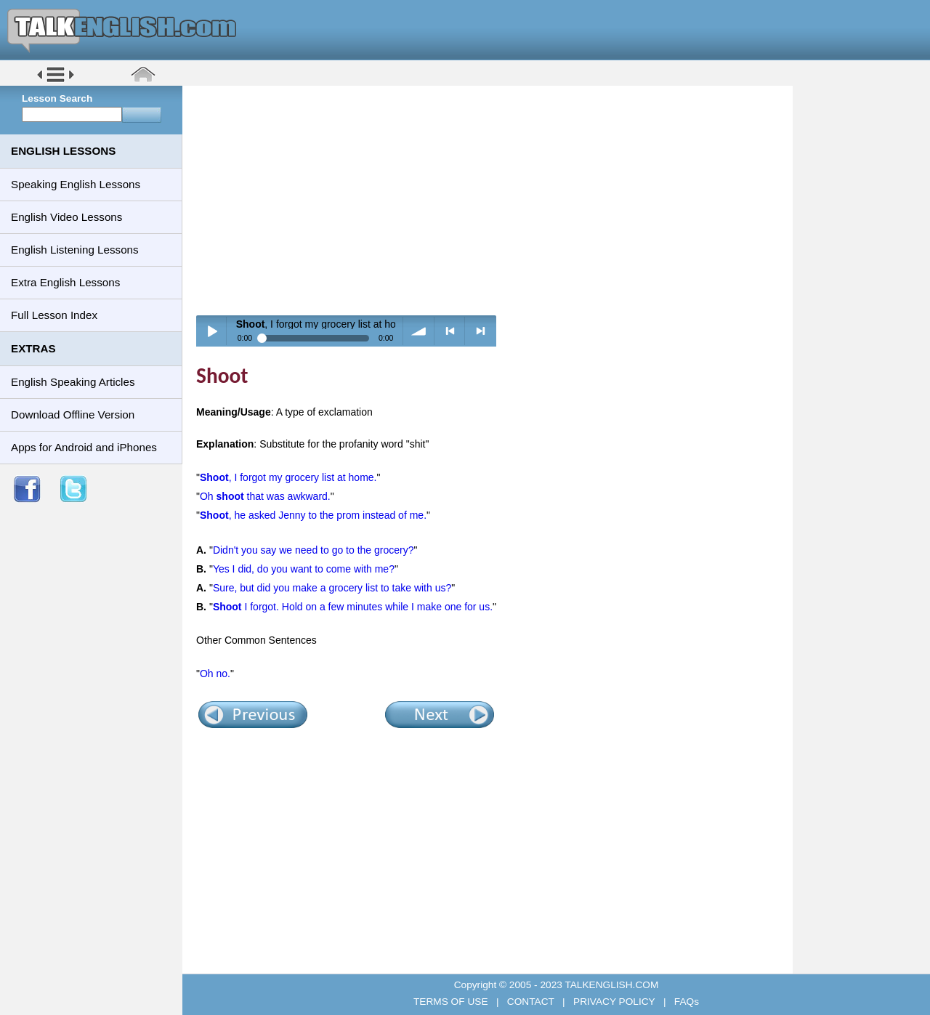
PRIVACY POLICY (614, 1001)
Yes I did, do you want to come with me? (304, 569)
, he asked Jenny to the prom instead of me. (313, 515)
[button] (55, 81)
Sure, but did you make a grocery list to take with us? (332, 588)
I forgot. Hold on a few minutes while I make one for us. (353, 606)
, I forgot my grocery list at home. (288, 477)
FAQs (685, 1001)
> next (480, 331)
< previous (450, 331)
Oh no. (215, 673)
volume (419, 331)
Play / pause (212, 331)
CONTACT (530, 1001)
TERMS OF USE (451, 1001)
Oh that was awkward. (265, 496)
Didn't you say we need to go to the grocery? (313, 550)
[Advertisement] (493, 200)
